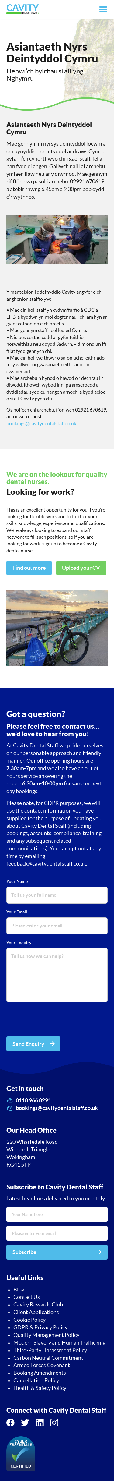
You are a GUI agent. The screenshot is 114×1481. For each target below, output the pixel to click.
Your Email (16, 911)
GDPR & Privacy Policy (40, 1327)
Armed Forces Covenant (41, 1365)
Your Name (17, 881)
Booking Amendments (39, 1373)
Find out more (29, 568)
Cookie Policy (29, 1320)
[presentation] (52, 1020)
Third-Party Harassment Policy (50, 1350)
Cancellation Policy (36, 1380)
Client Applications (36, 1312)
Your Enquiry (18, 942)
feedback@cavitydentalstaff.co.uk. (46, 864)
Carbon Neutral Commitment (48, 1358)
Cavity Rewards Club (38, 1305)
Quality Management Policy (46, 1335)
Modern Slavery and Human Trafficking (59, 1343)
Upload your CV (81, 568)
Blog (18, 1290)
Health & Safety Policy (39, 1388)
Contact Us (26, 1297)
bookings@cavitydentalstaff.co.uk (41, 423)
